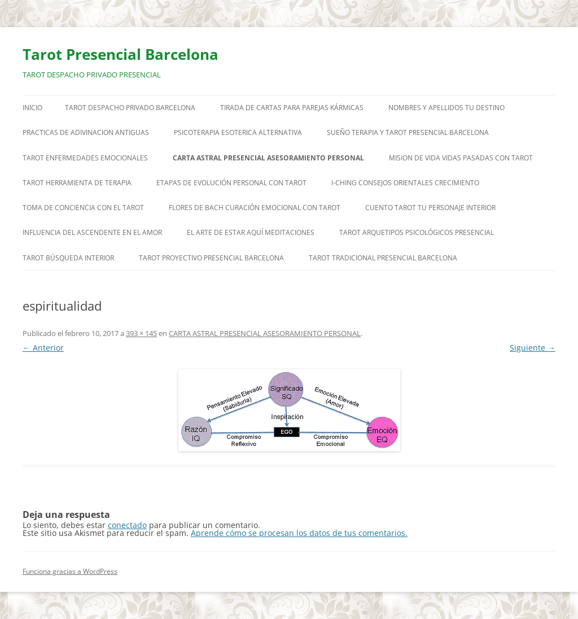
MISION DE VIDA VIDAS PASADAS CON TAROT (461, 158)
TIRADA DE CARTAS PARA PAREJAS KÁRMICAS (292, 107)
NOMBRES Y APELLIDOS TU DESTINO (446, 107)
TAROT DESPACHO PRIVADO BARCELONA (130, 107)
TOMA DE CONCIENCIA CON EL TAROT (83, 207)
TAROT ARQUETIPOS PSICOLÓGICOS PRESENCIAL (416, 232)
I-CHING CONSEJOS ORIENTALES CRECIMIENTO (405, 183)
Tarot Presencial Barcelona (120, 54)
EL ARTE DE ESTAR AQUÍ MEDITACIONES (250, 232)
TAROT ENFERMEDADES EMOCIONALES (85, 158)
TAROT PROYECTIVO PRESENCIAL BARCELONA (211, 258)
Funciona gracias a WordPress (70, 571)
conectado (127, 525)
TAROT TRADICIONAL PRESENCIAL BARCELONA (383, 258)
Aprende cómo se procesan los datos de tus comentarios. (299, 533)
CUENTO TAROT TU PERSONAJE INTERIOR (430, 207)
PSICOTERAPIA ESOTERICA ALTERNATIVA (238, 132)
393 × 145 (141, 333)
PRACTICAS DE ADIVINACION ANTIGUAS (86, 132)
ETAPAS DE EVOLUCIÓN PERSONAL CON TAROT (231, 183)
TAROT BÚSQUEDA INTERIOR (68, 258)
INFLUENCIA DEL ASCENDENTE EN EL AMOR (92, 232)
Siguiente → (532, 347)
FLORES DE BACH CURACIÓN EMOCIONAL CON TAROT (254, 207)
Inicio (32, 107)
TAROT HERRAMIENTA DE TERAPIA (77, 183)
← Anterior (43, 347)
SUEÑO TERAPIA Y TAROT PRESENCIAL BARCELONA (408, 132)
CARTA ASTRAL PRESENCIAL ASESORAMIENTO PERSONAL (268, 158)
